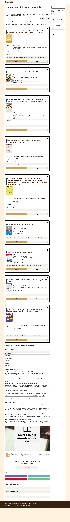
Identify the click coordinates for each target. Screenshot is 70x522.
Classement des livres (53, 2)
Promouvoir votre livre (12, 505)
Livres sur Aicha (55, 34)
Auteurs (33, 2)
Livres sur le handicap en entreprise (57, 20)
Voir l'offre (16, 61)
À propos (6, 505)
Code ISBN (62, 2)
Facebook (16, 475)
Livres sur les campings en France (57, 31)
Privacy (24, 505)
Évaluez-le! (27, 467)
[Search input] (58, 14)
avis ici (8, 381)
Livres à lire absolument (58, 7)
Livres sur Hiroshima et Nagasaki (12, 491)
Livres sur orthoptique (56, 23)
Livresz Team (12, 453)
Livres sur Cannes (55, 28)
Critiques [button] (37, 61)
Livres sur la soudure (56, 25)
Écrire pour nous (19, 505)
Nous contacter (28, 505)
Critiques (44, 2)
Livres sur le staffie (9, 488)
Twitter (38, 475)
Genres (38, 2)
